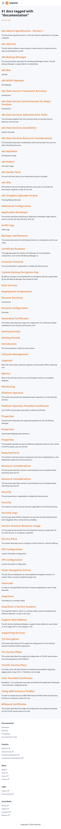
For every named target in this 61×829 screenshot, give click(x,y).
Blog (4, 770)
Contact (5, 779)
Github (5, 806)
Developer (5, 727)
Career (5, 776)
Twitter (5, 809)
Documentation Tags (9, 737)
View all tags (6, 20)
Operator (5, 730)
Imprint (5, 791)
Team (4, 773)
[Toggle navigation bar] (3, 2)
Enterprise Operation (10, 755)
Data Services (7, 752)
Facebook (6, 812)
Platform (6, 748)
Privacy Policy (7, 794)
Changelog (6, 734)
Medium (6, 815)
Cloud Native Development (12, 758)
